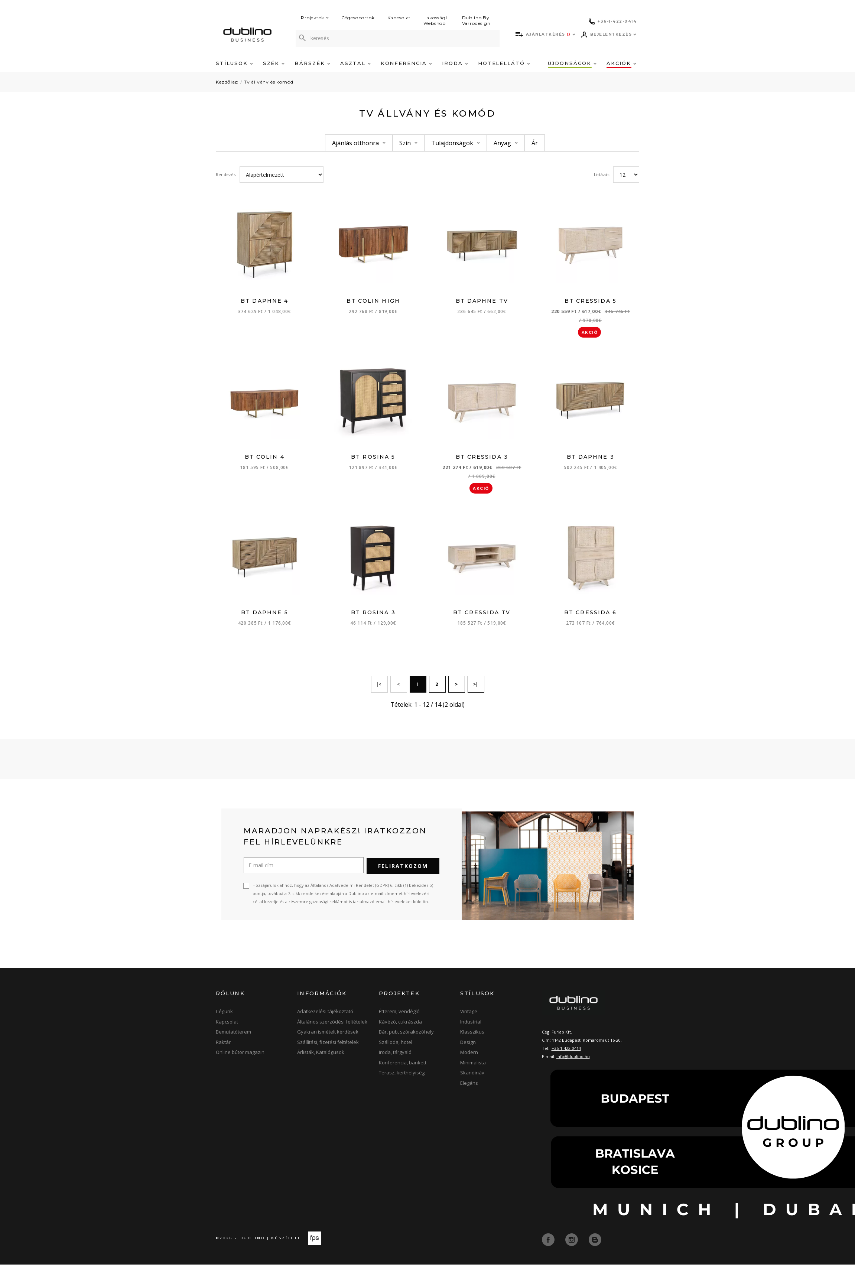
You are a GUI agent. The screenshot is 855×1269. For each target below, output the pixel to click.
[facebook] (549, 1244)
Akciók (621, 63)
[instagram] (572, 1244)
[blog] (595, 1244)
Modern (469, 1056)
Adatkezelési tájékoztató (325, 1015)
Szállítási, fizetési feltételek (328, 1046)
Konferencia (406, 63)
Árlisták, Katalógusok (320, 1056)
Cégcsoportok (358, 17)
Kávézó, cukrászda (400, 1026)
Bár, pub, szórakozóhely (406, 1036)
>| (476, 689)
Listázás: (602, 174)
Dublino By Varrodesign (476, 20)
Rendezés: (226, 174)
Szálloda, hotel (395, 1046)
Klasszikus (472, 1036)
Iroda (455, 63)
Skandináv (472, 1077)
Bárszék (312, 63)
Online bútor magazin (240, 1056)
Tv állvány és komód (268, 82)
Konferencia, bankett (402, 1067)
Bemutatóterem (233, 1036)
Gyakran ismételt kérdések (327, 1036)
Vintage (468, 1015)
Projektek (315, 17)
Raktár (223, 1046)
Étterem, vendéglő (399, 1015)
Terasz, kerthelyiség (402, 1077)
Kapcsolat (399, 17)
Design (468, 1046)
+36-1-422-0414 (566, 1052)
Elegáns (469, 1087)
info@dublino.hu (573, 1061)
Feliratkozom (403, 870)
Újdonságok (572, 63)
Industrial (470, 1026)
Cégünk (224, 1015)
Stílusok (234, 63)
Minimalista (473, 1067)
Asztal (355, 63)
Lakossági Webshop (435, 20)
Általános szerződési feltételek (332, 1026)
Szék (274, 63)
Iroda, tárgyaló (395, 1056)
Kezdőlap (227, 82)
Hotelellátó (504, 63)
